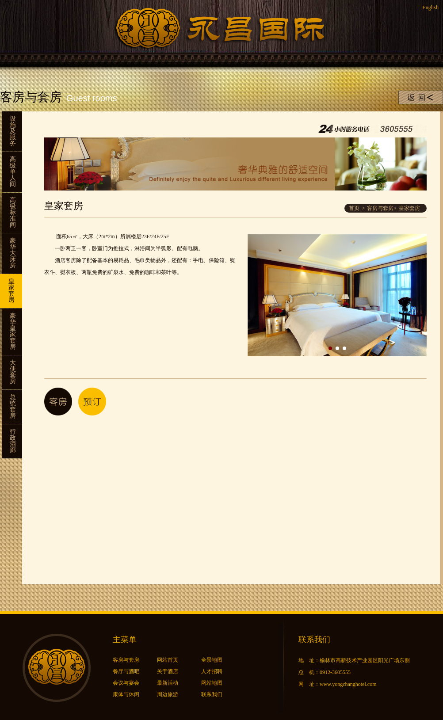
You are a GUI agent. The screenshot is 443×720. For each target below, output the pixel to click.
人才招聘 (211, 671)
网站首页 (167, 660)
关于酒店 (167, 671)
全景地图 (211, 660)
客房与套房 (380, 208)
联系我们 (211, 694)
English (430, 7)
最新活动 (167, 683)
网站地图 (211, 683)
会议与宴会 (126, 683)
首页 (354, 208)
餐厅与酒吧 (126, 671)
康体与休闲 (126, 694)
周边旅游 (167, 694)
